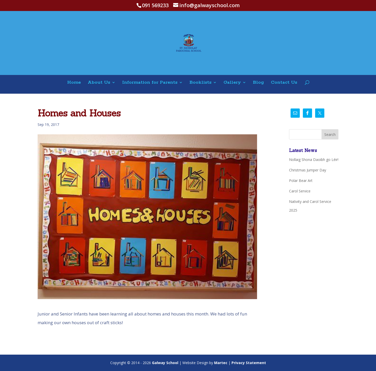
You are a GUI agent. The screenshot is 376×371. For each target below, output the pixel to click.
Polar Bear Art (301, 180)
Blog (258, 82)
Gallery (232, 82)
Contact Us (284, 82)
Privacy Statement (248, 362)
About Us (99, 82)
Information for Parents (150, 82)
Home (74, 82)
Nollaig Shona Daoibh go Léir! (313, 159)
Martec (220, 362)
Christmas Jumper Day (307, 170)
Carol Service (300, 191)
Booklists (201, 82)
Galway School (165, 362)
